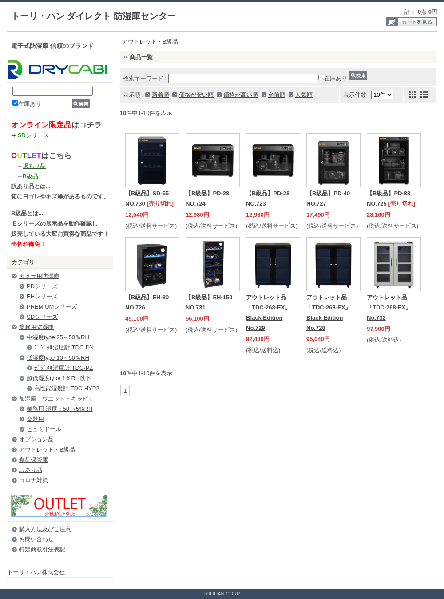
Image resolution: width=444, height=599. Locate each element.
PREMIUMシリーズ (52, 306)
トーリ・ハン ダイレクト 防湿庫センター (93, 16)
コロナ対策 (33, 480)
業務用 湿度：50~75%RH (59, 408)
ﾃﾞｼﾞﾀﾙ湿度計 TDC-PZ (63, 368)
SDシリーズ (42, 316)
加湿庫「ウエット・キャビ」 (56, 398)
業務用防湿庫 (36, 327)
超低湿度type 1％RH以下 (59, 378)
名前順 (276, 94)
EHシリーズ (42, 296)
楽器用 (35, 419)
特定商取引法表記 (42, 549)
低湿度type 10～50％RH (58, 357)
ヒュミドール (44, 429)
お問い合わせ (36, 539)
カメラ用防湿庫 (39, 276)
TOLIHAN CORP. (222, 593)
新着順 (160, 94)
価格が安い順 (196, 94)
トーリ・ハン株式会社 (36, 572)
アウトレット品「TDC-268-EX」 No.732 (389, 307)
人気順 (304, 94)
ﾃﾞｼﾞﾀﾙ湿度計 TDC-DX (64, 347)
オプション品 (36, 439)
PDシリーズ (42, 286)
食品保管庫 (33, 459)
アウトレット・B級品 (47, 449)
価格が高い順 (240, 94)
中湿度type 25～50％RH (58, 337)
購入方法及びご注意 (45, 529)
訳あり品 (30, 470)
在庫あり (26, 103)
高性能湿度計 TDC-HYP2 (66, 388)
